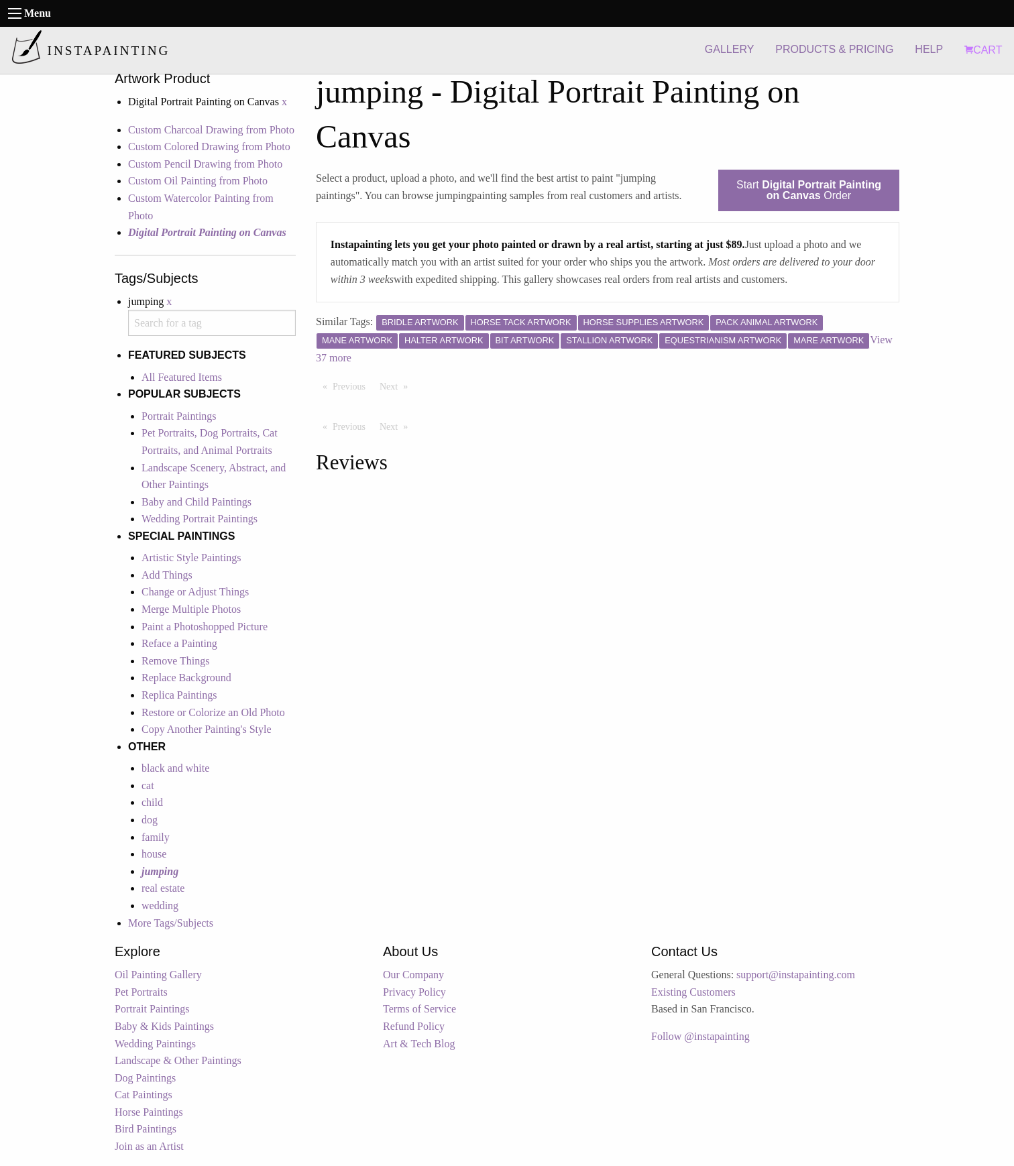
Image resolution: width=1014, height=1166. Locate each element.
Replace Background (186, 677)
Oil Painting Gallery (158, 974)
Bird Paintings (145, 1128)
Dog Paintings (145, 1078)
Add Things (167, 575)
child (152, 802)
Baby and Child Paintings (196, 502)
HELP (929, 49)
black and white (175, 768)
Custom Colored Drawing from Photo (209, 146)
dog (150, 819)
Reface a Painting (179, 643)
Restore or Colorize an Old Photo (213, 712)
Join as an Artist (149, 1146)
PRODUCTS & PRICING (834, 49)
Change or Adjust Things (195, 591)
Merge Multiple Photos (191, 609)
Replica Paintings (179, 695)
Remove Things (175, 660)
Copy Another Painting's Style (207, 729)
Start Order (808, 190)
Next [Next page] (397, 386)
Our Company (413, 974)
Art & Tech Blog (419, 1043)
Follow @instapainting (700, 1036)
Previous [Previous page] (352, 386)
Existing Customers (693, 992)
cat (148, 785)
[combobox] (212, 323)
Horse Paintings (149, 1112)
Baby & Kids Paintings (164, 1026)
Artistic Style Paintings (191, 557)
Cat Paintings (143, 1094)
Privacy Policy (414, 992)
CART (983, 50)
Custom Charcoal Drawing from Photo (211, 129)
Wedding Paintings (155, 1043)
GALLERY (729, 49)
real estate (163, 888)
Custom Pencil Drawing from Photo (205, 164)
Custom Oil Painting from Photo (198, 180)
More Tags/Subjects (170, 923)
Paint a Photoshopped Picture (205, 626)
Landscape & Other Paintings (178, 1060)
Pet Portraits (141, 992)
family (156, 837)
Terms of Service (419, 1008)
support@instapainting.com (795, 974)
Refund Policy (414, 1026)
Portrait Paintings (179, 416)
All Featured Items (182, 377)
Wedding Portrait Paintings (200, 518)
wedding (160, 905)
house (154, 854)
